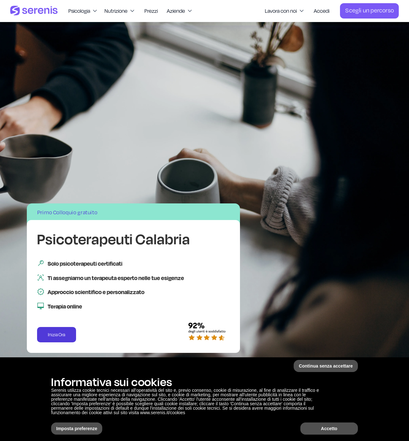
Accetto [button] (329, 428)
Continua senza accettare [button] (326, 366)
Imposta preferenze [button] (76, 428)
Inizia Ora (56, 334)
